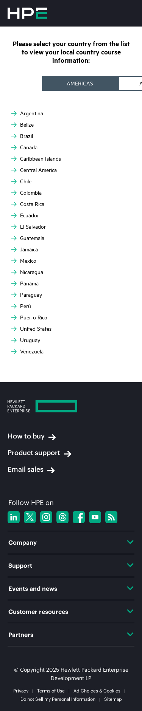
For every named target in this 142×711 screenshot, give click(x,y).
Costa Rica (27, 204)
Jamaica (24, 249)
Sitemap (113, 699)
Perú (21, 306)
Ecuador (25, 215)
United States (31, 328)
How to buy (32, 436)
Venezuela (27, 351)
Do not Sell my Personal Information (57, 699)
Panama (25, 283)
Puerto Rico (29, 317)
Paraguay (26, 294)
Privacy (20, 691)
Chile (21, 181)
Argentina (27, 113)
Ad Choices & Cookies (96, 691)
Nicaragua (27, 272)
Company (71, 542)
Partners (71, 634)
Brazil (22, 136)
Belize (22, 124)
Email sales (31, 469)
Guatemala (27, 238)
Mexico (23, 260)
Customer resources (71, 611)
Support (71, 565)
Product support (40, 453)
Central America (34, 170)
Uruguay (25, 340)
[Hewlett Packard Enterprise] (71, 407)
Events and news (71, 588)
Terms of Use (51, 691)
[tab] (81, 83)
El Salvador (28, 226)
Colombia (26, 192)
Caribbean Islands (36, 158)
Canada (24, 147)
